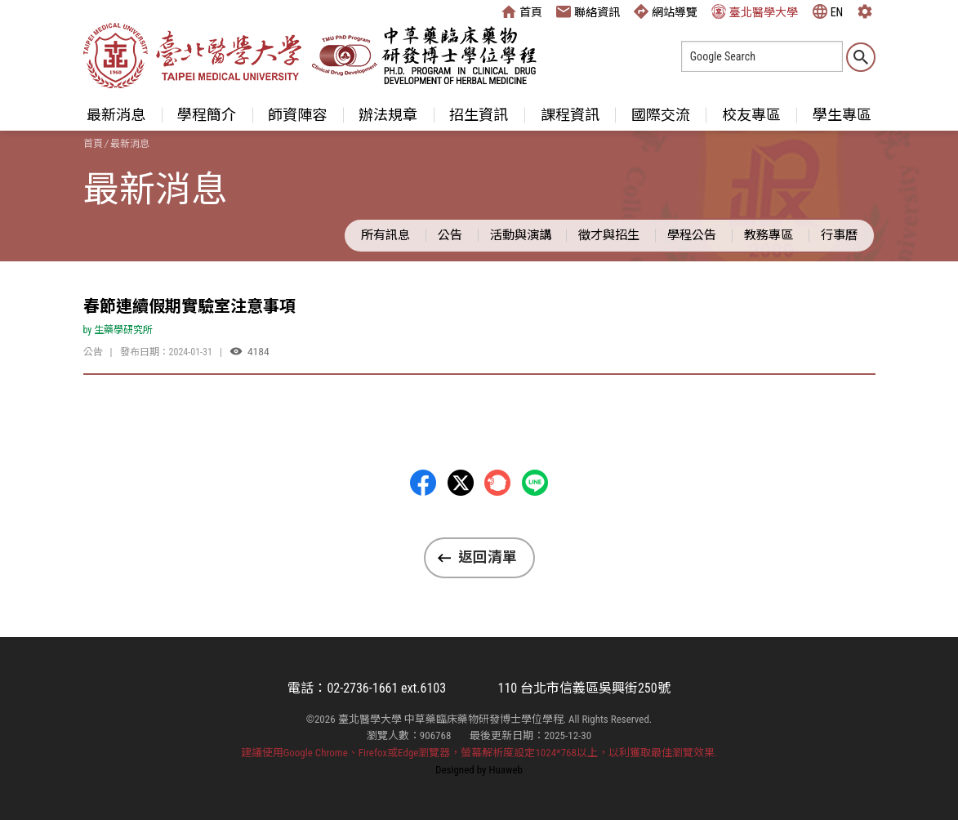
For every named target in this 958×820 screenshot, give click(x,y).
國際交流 (660, 114)
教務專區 (768, 235)
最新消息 (116, 114)
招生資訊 (478, 114)
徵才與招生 (608, 235)
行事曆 (839, 235)
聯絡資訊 (588, 11)
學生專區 (842, 114)
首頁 (521, 11)
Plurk (497, 483)
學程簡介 (206, 114)
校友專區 (751, 114)
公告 (450, 235)
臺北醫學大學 (754, 11)
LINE (535, 483)
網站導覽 (665, 11)
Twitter (461, 483)
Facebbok (423, 483)
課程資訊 (570, 114)
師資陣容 (297, 114)
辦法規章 (388, 114)
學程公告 (691, 235)
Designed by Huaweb (479, 770)
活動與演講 (520, 235)
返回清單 (487, 557)
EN (828, 11)
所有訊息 (385, 235)
